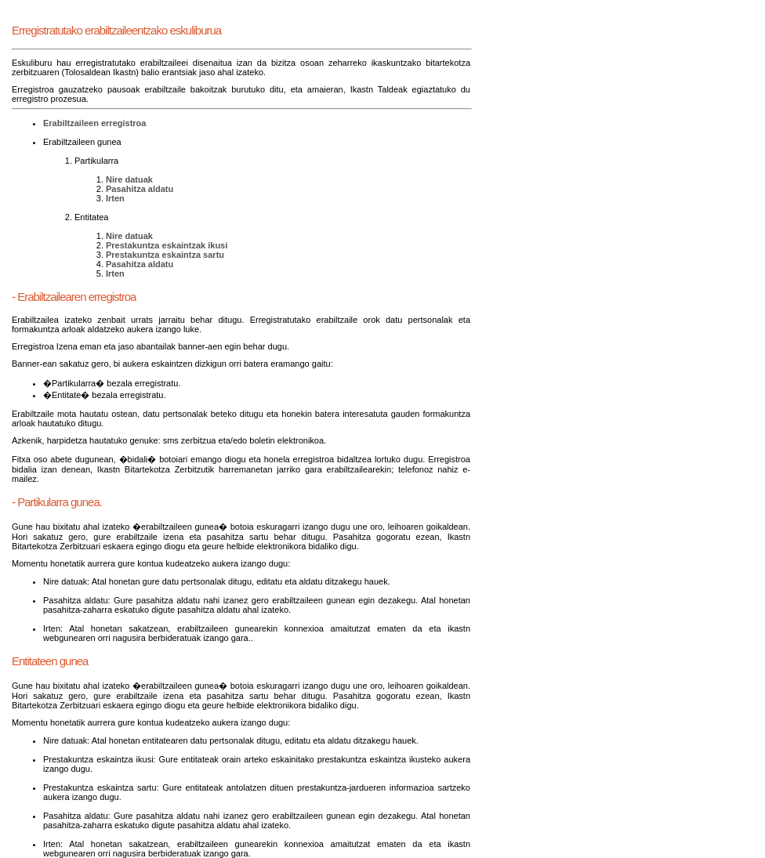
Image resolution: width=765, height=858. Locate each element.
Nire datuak (129, 179)
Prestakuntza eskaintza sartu (165, 254)
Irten (115, 198)
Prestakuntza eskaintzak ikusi (166, 245)
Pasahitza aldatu (139, 189)
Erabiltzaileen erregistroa (94, 123)
